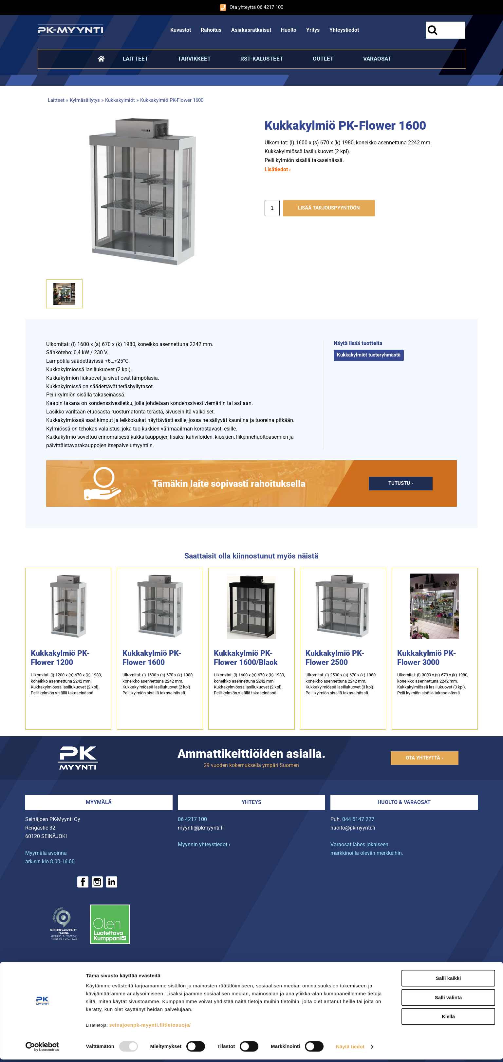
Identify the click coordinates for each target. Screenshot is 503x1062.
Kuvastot (180, 30)
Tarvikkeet (194, 58)
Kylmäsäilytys (85, 100)
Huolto (288, 30)
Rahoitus (211, 30)
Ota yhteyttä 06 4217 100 (251, 7)
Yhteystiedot (344, 30)
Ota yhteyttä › (424, 758)
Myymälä (99, 802)
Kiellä (448, 1019)
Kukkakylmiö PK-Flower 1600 (171, 100)
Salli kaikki (448, 980)
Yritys (313, 30)
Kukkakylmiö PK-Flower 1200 (60, 658)
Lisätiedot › (278, 169)
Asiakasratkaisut (251, 30)
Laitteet (135, 58)
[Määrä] (272, 208)
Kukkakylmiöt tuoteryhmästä (369, 355)
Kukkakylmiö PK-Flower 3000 (426, 658)
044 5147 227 (358, 819)
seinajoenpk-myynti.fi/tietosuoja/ (150, 1027)
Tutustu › (400, 483)
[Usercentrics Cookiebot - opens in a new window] (42, 1049)
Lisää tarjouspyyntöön (329, 208)
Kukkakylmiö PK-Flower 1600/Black (246, 658)
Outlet (323, 58)
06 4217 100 (192, 819)
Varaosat (377, 58)
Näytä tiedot (350, 1049)
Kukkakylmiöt (120, 100)
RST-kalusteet (261, 58)
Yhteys (251, 802)
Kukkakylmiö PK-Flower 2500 (335, 658)
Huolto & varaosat (404, 802)
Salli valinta (448, 1000)
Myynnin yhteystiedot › (204, 844)
